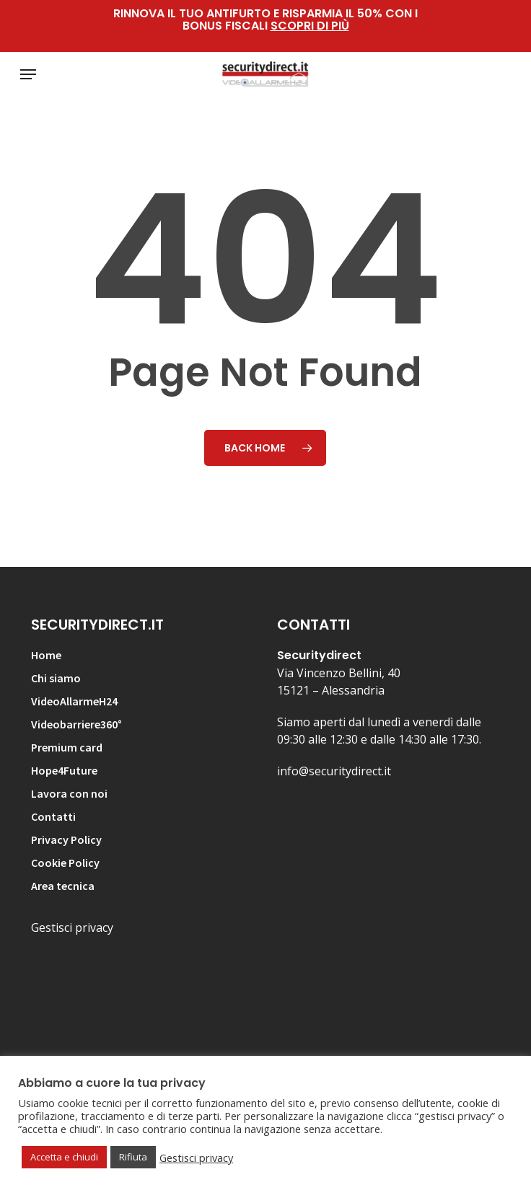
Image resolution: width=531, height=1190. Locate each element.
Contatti (53, 816)
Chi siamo (56, 678)
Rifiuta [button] (133, 1156)
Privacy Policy (66, 839)
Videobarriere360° (76, 724)
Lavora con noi (69, 793)
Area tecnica (63, 885)
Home (46, 655)
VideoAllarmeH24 (74, 701)
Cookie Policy (65, 862)
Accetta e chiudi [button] (64, 1156)
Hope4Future (64, 770)
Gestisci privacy (72, 927)
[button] (28, 74)
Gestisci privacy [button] (196, 1157)
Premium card (66, 747)
